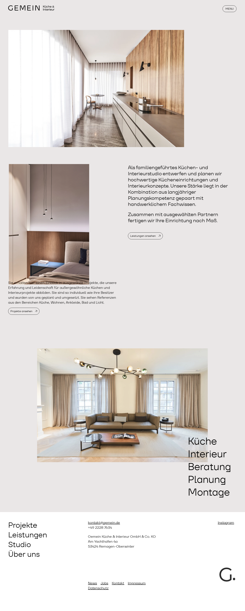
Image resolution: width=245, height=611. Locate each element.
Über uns (24, 554)
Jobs (104, 583)
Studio (19, 544)
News (92, 583)
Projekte (22, 525)
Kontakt (118, 583)
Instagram (226, 522)
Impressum (137, 583)
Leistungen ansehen (143, 236)
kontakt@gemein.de (104, 522)
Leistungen (27, 535)
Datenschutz (98, 588)
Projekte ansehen (21, 311)
